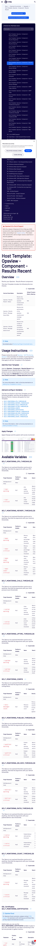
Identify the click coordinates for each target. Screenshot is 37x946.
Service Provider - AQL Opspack (15, 196)
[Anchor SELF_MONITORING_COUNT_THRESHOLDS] (4, 856)
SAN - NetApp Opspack (12, 191)
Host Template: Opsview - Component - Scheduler (18, 75)
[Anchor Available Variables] (30, 457)
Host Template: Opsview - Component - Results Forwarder (18, 51)
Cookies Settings (18, 154)
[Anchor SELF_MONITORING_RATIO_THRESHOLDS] (4, 810)
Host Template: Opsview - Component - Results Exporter (18, 42)
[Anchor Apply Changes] (15, 431)
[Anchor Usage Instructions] (31, 350)
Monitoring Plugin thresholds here (22, 344)
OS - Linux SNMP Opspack (13, 134)
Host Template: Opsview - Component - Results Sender (18, 67)
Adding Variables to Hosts (10, 425)
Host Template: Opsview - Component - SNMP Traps (20, 91)
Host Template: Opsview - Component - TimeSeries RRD (18, 115)
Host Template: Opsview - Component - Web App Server (20, 123)
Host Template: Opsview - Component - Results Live (18, 55)
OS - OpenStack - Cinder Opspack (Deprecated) (18, 136)
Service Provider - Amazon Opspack (16, 193)
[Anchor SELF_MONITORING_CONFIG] (25, 679)
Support (7, 210)
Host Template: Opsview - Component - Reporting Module (18, 34)
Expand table (30, 289)
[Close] (34, 141)
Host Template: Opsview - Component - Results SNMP (18, 71)
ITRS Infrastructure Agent (9, 213)
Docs (6, 6)
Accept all (28, 150)
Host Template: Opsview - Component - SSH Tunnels (20, 95)
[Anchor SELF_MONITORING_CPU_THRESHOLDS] (4, 463)
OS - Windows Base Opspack (14, 169)
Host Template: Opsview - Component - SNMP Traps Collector (20, 87)
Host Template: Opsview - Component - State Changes (20, 99)
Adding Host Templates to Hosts (12, 384)
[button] (33, 942)
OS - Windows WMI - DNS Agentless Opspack (18, 178)
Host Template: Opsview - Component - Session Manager (18, 83)
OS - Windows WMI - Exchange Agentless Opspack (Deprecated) (19, 181)
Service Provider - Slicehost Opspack (16, 198)
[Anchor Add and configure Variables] (25, 390)
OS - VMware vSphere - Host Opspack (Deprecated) (19, 162)
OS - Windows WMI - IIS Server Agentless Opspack (19, 184)
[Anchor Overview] (18, 277)
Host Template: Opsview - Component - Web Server (20, 130)
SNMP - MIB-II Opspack (12, 200)
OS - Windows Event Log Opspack (15, 171)
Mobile (7, 206)
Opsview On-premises (15, 6)
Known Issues (6, 219)
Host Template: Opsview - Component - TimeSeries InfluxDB (18, 111)
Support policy (21, 233)
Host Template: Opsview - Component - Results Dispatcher (18, 38)
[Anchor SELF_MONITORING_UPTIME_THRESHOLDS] (4, 636)
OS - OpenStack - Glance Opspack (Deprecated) (18, 139)
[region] (18, 148)
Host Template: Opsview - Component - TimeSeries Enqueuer (18, 103)
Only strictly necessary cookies (14, 150)
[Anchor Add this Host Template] (21, 365)
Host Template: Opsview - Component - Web (20, 127)
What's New (6, 215)
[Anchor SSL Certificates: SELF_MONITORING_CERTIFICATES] (31, 909)
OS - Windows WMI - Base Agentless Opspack (18, 176)
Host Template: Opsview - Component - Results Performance (18, 59)
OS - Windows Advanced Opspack (15, 164)
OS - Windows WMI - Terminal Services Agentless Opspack (19, 187)
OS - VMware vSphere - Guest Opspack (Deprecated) (16, 158)
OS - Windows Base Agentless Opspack (16, 166)
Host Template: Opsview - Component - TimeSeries (18, 107)
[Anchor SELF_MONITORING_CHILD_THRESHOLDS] (4, 583)
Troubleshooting (9, 203)
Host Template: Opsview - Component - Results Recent (20, 63)
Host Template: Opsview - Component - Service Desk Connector (20, 79)
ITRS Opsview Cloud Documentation (18, 17)
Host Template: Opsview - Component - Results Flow (18, 46)
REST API (7, 208)
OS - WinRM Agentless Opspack (15, 173)
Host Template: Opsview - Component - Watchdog (18, 119)
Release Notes (7, 217)
